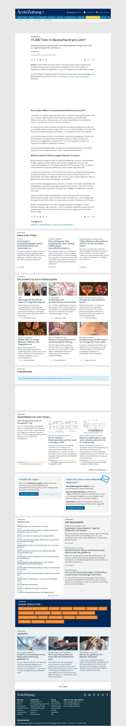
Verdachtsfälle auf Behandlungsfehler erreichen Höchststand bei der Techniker (38, 569)
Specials (60, 17)
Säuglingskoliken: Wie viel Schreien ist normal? (32, 527)
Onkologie (43, 618)
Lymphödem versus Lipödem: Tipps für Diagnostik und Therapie (82, 529)
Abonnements (55, 708)
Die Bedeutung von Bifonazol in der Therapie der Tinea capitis (93, 341)
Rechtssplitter (24, 622)
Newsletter (54, 712)
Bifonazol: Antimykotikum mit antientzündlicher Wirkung (62, 341)
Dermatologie (79, 609)
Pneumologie (69, 618)
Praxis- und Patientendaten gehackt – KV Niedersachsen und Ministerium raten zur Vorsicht (37, 531)
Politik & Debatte (93, 17)
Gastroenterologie (42, 613)
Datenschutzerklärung (37, 706)
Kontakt (32, 712)
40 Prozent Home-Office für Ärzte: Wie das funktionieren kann (61, 657)
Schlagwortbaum (36, 702)
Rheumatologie (38, 622)
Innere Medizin (45, 225)
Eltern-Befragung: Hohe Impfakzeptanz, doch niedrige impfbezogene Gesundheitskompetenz (61, 245)
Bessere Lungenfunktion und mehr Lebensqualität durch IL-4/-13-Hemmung (93, 440)
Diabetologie (92, 609)
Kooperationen (70, 17)
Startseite (20, 702)
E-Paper (53, 710)
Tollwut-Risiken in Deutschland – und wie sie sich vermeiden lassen (94, 243)
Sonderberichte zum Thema (33, 417)
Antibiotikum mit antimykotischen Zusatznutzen (62, 301)
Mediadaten (55, 702)
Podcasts (51, 17)
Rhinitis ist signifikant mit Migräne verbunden (32, 589)
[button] (106, 12)
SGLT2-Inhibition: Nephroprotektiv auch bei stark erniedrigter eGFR (62, 440)
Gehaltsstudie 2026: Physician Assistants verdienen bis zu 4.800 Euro (38, 574)
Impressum (34, 710)
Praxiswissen (41, 17)
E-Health (103, 609)
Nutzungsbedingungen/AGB (39, 704)
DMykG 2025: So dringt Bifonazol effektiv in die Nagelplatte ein (28, 342)
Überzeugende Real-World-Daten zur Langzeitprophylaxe (31, 301)
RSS (52, 715)
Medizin (32, 17)
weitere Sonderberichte (99, 470)
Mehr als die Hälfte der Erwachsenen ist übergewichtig (35, 536)
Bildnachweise (35, 715)
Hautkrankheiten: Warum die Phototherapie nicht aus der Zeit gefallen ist (38, 546)
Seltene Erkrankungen (55, 622)
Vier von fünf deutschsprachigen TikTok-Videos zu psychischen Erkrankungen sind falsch (38, 541)
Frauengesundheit (26, 613)
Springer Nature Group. (59, 723)
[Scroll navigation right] (108, 17)
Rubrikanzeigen (56, 706)
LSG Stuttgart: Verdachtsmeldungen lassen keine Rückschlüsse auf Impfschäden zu (29, 245)
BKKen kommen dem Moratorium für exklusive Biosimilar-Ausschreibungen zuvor (36, 552)
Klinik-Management (66, 225)
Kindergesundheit (70, 613)
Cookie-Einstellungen (37, 708)
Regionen (81, 17)
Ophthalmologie (55, 618)
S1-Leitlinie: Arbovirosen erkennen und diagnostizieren (35, 592)
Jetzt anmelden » (29, 494)
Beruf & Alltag (66, 609)
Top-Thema (54, 609)
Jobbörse (20, 715)
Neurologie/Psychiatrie (27, 618)
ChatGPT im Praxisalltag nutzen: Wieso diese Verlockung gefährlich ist (31, 657)
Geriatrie (55, 225)
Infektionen (35, 225)
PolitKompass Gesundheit (86, 618)
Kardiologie (56, 613)
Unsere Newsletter (29, 604)
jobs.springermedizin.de (72, 706)
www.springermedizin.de (72, 702)
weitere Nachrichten (54, 596)
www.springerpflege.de (71, 704)
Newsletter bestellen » (75, 508)
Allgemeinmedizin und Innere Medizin (33, 609)
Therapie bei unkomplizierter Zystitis (92, 301)
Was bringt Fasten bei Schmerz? (27, 585)
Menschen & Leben (87, 613)
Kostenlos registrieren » (50, 494)
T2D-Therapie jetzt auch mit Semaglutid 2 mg (29, 422)
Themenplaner (56, 704)
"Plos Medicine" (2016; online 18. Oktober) (73, 77)
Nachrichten (22, 17)
